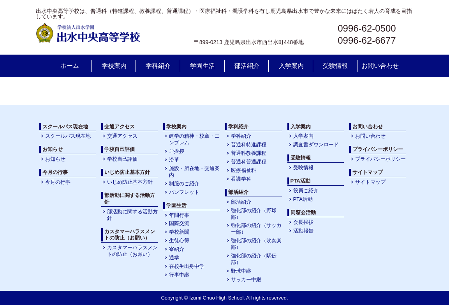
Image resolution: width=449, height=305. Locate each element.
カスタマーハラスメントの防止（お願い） (132, 251)
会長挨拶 (303, 222)
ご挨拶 (176, 151)
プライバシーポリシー (380, 159)
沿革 (174, 160)
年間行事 (179, 215)
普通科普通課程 (248, 162)
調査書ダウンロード (316, 144)
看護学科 (241, 179)
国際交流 (179, 223)
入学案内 (291, 65)
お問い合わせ (380, 65)
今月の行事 (57, 182)
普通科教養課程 (248, 153)
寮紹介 (176, 249)
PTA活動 (303, 199)
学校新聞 (179, 232)
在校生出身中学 (186, 266)
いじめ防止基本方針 (130, 182)
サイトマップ (370, 182)
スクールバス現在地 (68, 136)
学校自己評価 (122, 159)
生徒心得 (179, 240)
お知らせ (55, 159)
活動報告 (303, 231)
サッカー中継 (246, 279)
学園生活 (202, 65)
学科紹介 (158, 65)
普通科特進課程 (248, 144)
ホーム (69, 65)
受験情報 (335, 65)
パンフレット (184, 192)
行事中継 (179, 275)
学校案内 (114, 65)
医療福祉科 (243, 170)
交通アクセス (122, 136)
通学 (174, 258)
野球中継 (241, 271)
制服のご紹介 (184, 183)
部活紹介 (246, 65)
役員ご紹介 (306, 190)
